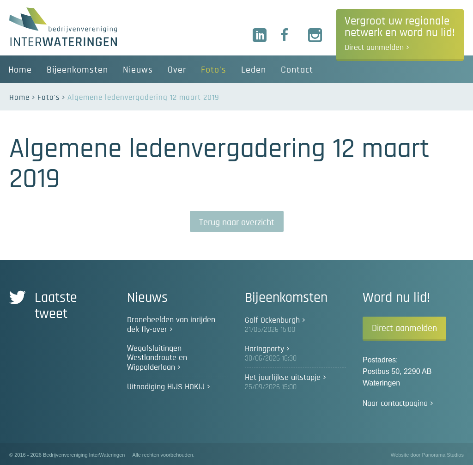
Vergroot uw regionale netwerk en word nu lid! (400, 33)
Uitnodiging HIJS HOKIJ (166, 387)
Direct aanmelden (404, 328)
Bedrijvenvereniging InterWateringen (63, 27)
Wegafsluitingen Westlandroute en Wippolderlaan (157, 358)
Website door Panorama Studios (427, 455)
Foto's (48, 97)
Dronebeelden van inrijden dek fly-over (171, 325)
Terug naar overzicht (236, 222)
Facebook (287, 35)
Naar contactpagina (395, 403)
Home (19, 97)
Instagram (315, 35)
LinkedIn (260, 35)
